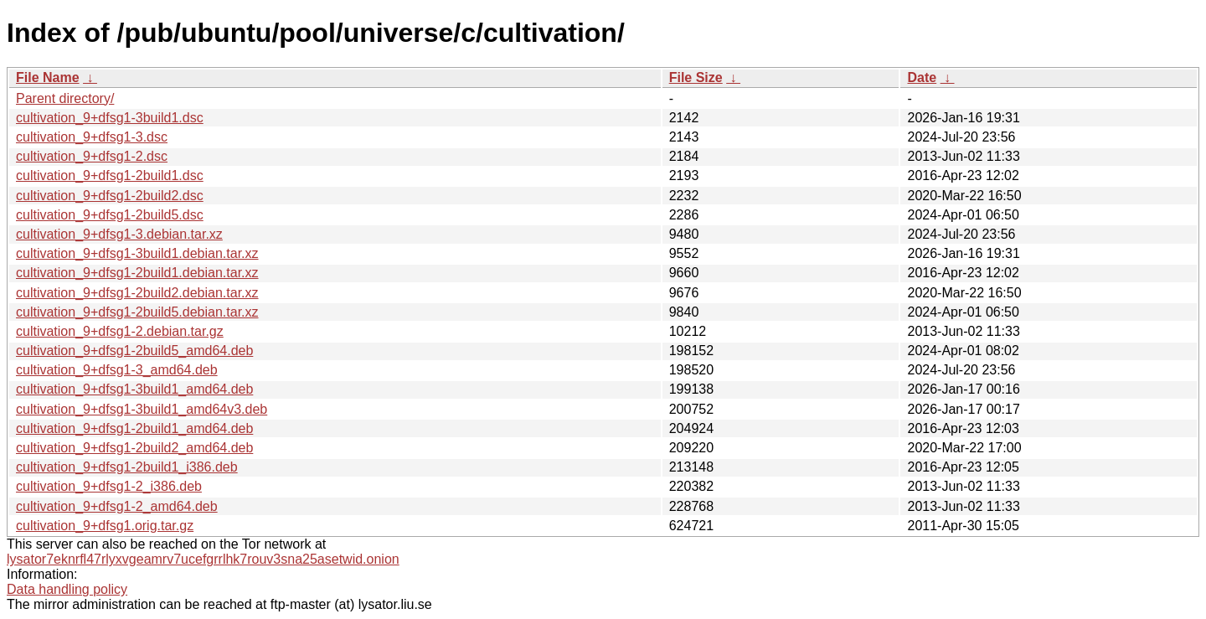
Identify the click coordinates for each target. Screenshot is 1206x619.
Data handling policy (67, 589)
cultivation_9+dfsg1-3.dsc (92, 137)
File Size (696, 77)
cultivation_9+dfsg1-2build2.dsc (110, 195)
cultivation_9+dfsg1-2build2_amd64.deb (134, 448)
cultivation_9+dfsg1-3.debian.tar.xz (119, 234)
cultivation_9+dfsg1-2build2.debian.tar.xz (137, 293)
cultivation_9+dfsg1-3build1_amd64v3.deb (141, 409)
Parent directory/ (65, 98)
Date (921, 77)
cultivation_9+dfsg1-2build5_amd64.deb (134, 350)
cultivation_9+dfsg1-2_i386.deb (109, 486)
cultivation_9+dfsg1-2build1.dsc (110, 175)
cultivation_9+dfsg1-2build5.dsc (110, 215)
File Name (48, 77)
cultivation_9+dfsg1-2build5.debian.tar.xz (137, 312)
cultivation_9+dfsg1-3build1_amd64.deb (134, 389)
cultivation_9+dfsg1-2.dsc (92, 156)
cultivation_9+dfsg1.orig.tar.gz (104, 525)
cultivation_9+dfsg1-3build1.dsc (110, 118)
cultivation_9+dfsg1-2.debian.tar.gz (120, 331)
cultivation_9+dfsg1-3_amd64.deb (117, 370)
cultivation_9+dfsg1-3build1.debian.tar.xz (137, 253)
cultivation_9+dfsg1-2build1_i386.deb (127, 467)
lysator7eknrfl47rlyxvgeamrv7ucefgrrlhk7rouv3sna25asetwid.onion (203, 559)
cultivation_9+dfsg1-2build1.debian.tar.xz (137, 273)
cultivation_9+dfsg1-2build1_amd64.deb (134, 428)
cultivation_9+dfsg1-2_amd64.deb (117, 506)
